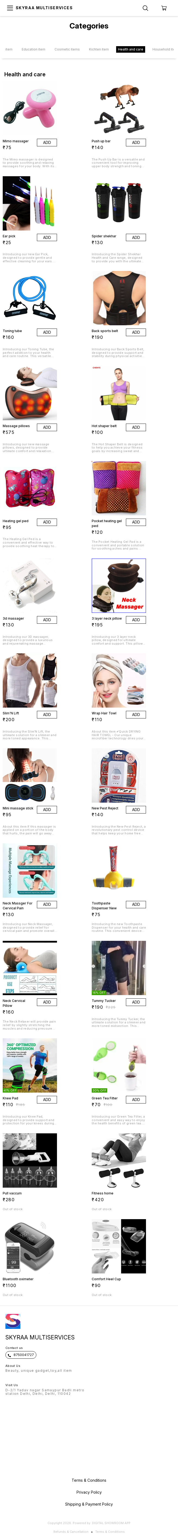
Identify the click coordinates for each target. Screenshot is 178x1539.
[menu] (10, 8)
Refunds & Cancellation (70, 1532)
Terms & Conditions (110, 1532)
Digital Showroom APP (111, 1523)
